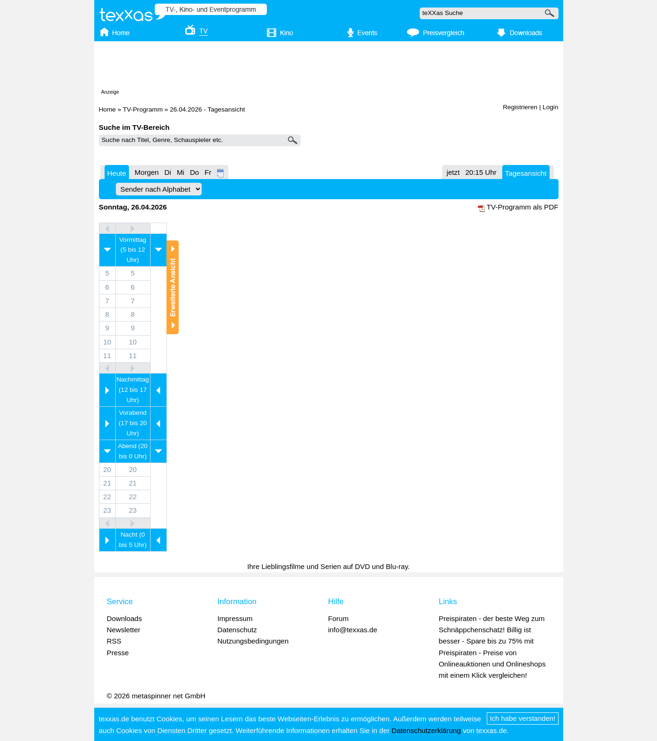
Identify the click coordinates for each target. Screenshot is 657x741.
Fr (207, 172)
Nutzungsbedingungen (253, 641)
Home (107, 109)
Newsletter (124, 630)
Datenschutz (237, 630)
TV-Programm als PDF (523, 207)
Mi (180, 172)
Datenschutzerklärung (426, 730)
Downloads (124, 618)
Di (168, 172)
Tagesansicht (526, 173)
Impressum (235, 618)
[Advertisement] (328, 67)
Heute (117, 173)
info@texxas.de (353, 630)
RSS (114, 641)
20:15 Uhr (481, 172)
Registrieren (520, 107)
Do (194, 172)
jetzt (453, 172)
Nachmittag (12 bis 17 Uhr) (133, 390)
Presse (118, 653)
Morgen (147, 172)
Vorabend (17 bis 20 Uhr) (133, 423)
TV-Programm (143, 109)
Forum (338, 618)
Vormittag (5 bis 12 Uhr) (132, 250)
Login (550, 107)
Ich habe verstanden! (522, 718)
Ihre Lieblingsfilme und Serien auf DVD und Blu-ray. (328, 566)
